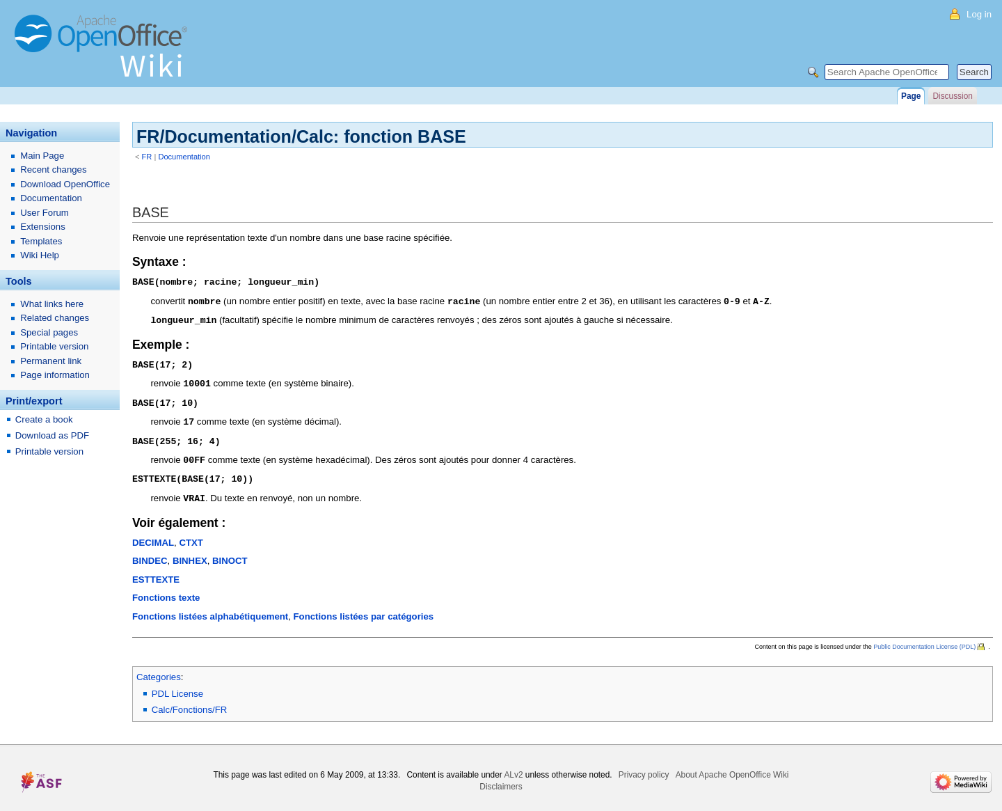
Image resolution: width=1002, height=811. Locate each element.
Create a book (44, 419)
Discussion (952, 96)
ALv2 (513, 767)
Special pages (49, 332)
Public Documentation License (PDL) (924, 639)
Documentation (184, 156)
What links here (52, 304)
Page (911, 96)
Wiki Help (39, 255)
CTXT (190, 535)
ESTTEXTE (156, 572)
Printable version (54, 346)
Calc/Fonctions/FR (189, 702)
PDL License (177, 686)
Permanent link (50, 361)
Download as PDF (52, 435)
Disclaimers (500, 779)
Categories (158, 669)
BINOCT (230, 553)
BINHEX (190, 553)
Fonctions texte (166, 590)
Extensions (42, 226)
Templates (41, 241)
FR (147, 156)
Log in (979, 14)
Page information (55, 375)
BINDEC (150, 553)
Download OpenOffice (65, 184)
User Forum (44, 212)
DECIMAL (153, 535)
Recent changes (53, 169)
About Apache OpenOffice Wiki (732, 767)
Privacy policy (644, 767)
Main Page (42, 155)
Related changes (54, 318)
